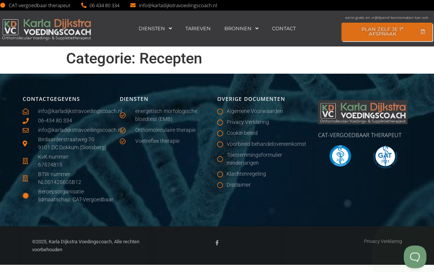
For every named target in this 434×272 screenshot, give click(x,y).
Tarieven (198, 28)
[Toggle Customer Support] (415, 257)
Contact (284, 28)
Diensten (155, 28)
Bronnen (241, 28)
